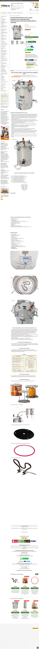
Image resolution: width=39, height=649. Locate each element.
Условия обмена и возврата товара (6, 629)
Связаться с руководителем (24, 566)
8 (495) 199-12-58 (35, 625)
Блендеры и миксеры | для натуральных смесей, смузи (4, 54)
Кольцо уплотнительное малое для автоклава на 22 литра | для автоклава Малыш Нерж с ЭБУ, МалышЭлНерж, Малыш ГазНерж (35, 592)
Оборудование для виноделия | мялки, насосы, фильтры (3, 51)
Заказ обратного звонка (4, 638)
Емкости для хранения (4, 81)
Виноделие (19, 12)
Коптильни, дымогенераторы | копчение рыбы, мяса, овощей (4, 26)
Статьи (17, 0)
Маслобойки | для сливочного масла (3, 63)
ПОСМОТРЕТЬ (15, 612)
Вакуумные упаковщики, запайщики (3, 77)
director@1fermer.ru (5, 643)
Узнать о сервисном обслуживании (24, 568)
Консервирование (4, 12)
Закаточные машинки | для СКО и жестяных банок (4, 74)
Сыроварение (10, 12)
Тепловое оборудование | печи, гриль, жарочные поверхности (4, 66)
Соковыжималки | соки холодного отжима (4, 44)
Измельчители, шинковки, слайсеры (4, 35)
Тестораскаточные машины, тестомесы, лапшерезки (4, 29)
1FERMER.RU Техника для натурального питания (6, 626)
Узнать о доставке (24, 567)
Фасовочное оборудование (3, 80)
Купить (32, 41)
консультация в (29, 46)
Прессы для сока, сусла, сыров (3, 46)
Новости (9, 0)
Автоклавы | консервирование (3, 19)
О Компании (2, 0)
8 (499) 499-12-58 (35, 626)
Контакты (2, 633)
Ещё (22, 12)
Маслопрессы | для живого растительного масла (4, 60)
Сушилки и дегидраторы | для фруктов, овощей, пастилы (3, 38)
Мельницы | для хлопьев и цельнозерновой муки (4, 57)
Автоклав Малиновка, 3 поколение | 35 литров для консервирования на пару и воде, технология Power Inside (35, 616)
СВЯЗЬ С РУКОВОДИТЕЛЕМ (4, 90)
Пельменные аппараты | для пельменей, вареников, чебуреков (4, 22)
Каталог (2, 634)
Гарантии (6, 0)
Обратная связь (13, 0)
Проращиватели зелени (3, 48)
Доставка (20, 0)
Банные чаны (3, 82)
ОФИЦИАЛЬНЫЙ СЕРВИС (3, 88)
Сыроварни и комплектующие (3, 42)
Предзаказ (35, 612)
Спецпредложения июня (3, 17)
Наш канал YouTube (3, 632)
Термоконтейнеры (3, 84)
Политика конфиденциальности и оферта (5, 628)
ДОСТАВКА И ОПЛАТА (3, 86)
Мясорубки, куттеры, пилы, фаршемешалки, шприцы (4, 33)
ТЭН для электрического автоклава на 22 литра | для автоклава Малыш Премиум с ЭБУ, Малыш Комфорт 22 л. (15, 592)
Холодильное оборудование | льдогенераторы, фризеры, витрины (3, 70)
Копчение (14, 12)
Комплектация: (27, 35)
